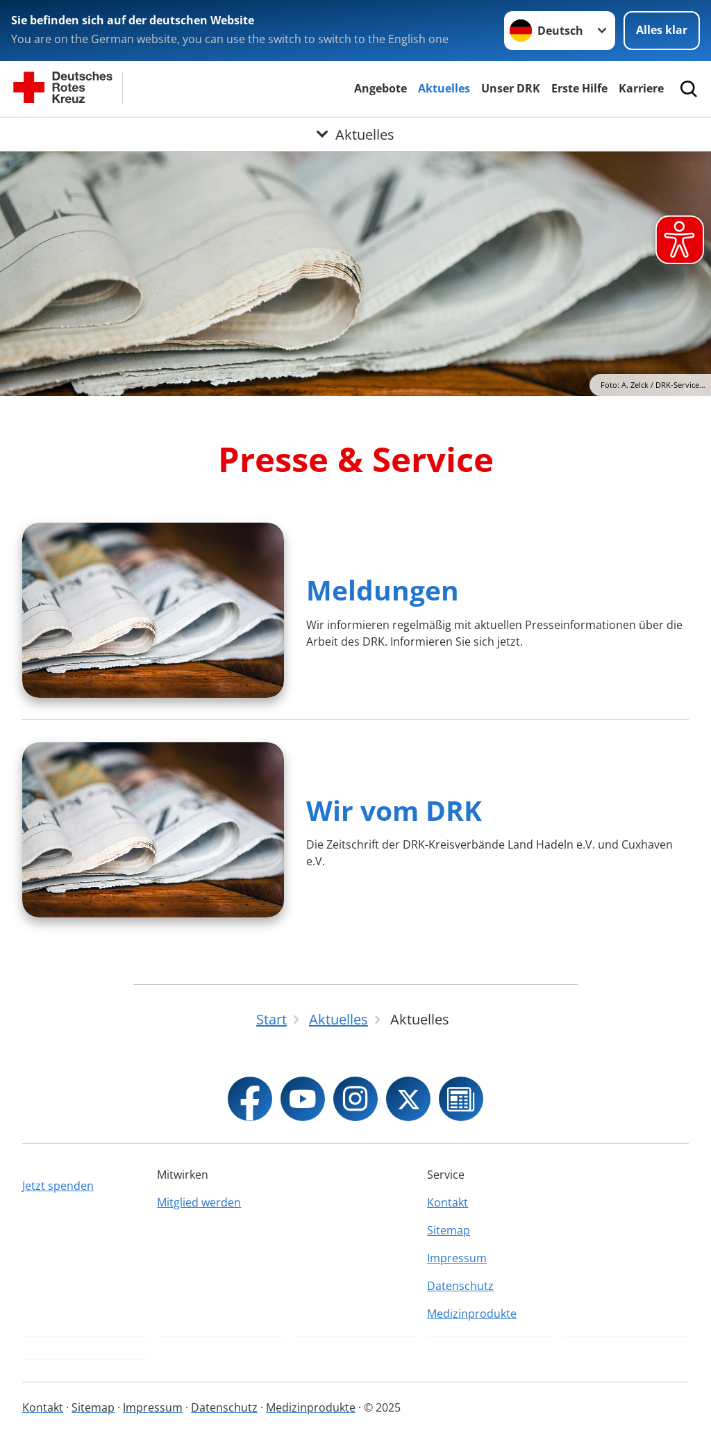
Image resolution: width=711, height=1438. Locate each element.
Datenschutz (460, 1285)
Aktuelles (444, 88)
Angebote (380, 88)
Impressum (457, 1258)
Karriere (641, 88)
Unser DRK (510, 88)
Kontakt (447, 1202)
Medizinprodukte (472, 1313)
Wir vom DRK (394, 810)
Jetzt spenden (58, 1185)
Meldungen (382, 589)
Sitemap (448, 1230)
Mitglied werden (199, 1202)
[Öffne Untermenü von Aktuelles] (355, 134)
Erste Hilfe (579, 88)
